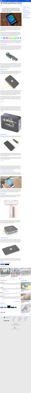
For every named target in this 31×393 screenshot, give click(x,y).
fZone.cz (25, 320)
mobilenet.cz (25, 318)
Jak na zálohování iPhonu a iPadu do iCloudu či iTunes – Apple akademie (26, 17)
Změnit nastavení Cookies (15, 324)
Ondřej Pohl (2, 278)
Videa (13, 320)
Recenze (13, 318)
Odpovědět (8, 294)
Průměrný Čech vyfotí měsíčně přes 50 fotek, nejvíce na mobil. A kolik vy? (27, 12)
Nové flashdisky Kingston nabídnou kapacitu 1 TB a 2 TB (26, 14)
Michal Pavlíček (22, 303)
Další (15, 307)
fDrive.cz (25, 319)
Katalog (13, 319)
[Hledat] (28, 1)
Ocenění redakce (19, 319)
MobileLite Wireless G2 (14, 64)
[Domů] (3, 1)
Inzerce (19, 320)
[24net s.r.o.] (15, 328)
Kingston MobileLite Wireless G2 (5, 90)
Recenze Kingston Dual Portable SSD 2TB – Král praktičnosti (26, 10)
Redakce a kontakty (20, 318)
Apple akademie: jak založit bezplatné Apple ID (26, 16)
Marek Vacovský (12, 278)
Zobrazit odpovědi (4, 294)
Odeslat (3, 312)
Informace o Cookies (15, 323)
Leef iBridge (12, 65)
